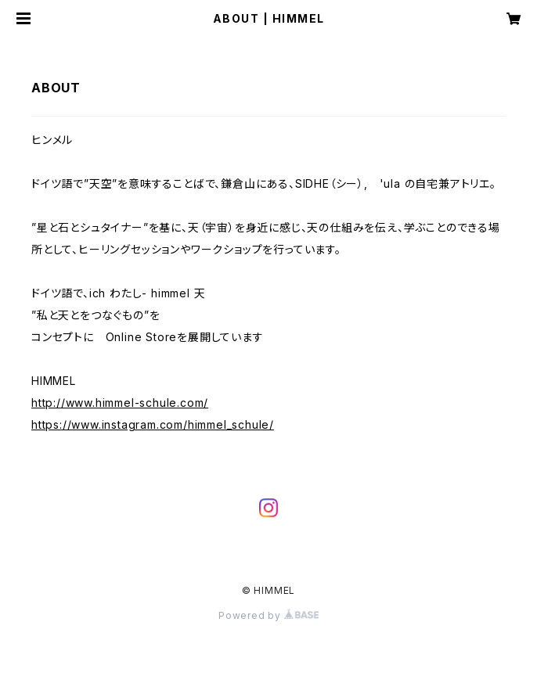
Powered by (268, 615)
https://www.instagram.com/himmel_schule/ (152, 424)
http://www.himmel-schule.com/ (119, 402)
